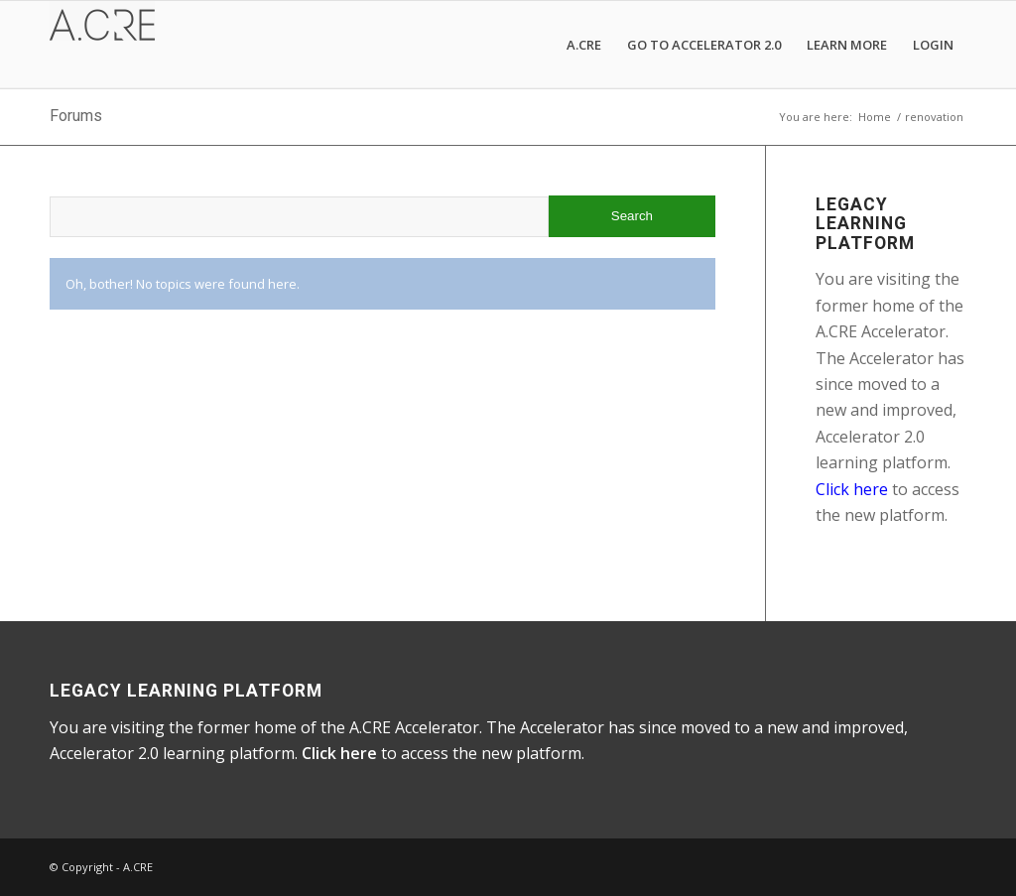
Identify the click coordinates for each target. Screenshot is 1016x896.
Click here (852, 489)
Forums (76, 115)
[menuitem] (584, 44)
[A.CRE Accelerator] (102, 44)
